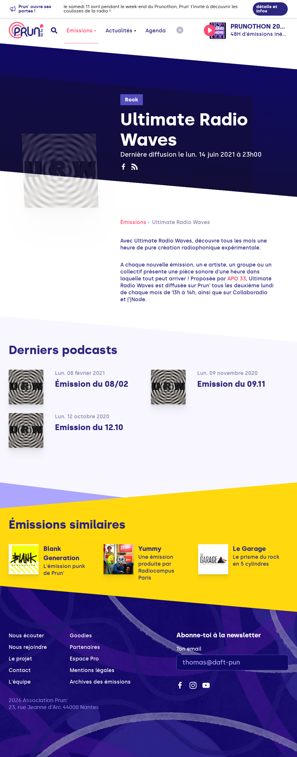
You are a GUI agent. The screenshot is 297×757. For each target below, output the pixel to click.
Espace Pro (84, 659)
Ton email (188, 649)
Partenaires (85, 647)
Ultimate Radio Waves (181, 222)
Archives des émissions (100, 682)
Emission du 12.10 (89, 427)
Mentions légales (92, 670)
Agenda (155, 30)
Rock (131, 100)
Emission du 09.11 (231, 384)
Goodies (81, 635)
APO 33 (236, 278)
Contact (20, 670)
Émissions (81, 30)
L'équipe (20, 682)
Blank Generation (61, 553)
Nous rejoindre (28, 647)
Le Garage (249, 549)
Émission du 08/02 (91, 384)
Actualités (121, 30)
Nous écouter (26, 635)
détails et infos (266, 9)
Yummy (149, 549)
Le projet (20, 659)
